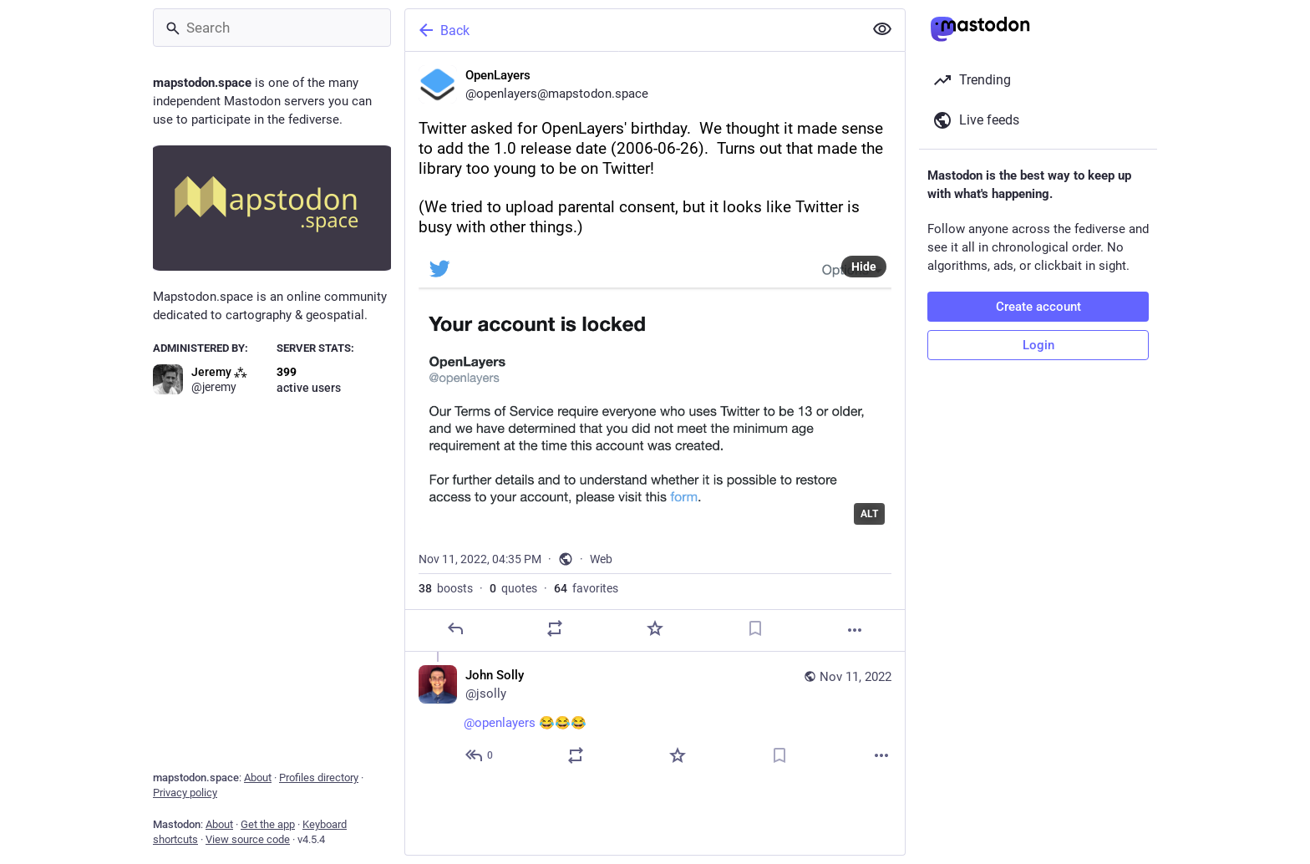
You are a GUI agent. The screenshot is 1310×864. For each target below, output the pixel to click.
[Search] (272, 27)
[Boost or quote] (555, 628)
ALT (869, 514)
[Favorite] (655, 628)
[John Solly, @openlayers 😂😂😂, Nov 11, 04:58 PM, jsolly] (655, 717)
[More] (855, 630)
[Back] (632, 30)
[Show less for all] (882, 29)
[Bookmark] (755, 628)
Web (601, 559)
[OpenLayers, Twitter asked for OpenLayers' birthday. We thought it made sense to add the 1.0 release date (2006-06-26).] (655, 352)
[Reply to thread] (480, 755)
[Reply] (455, 628)
